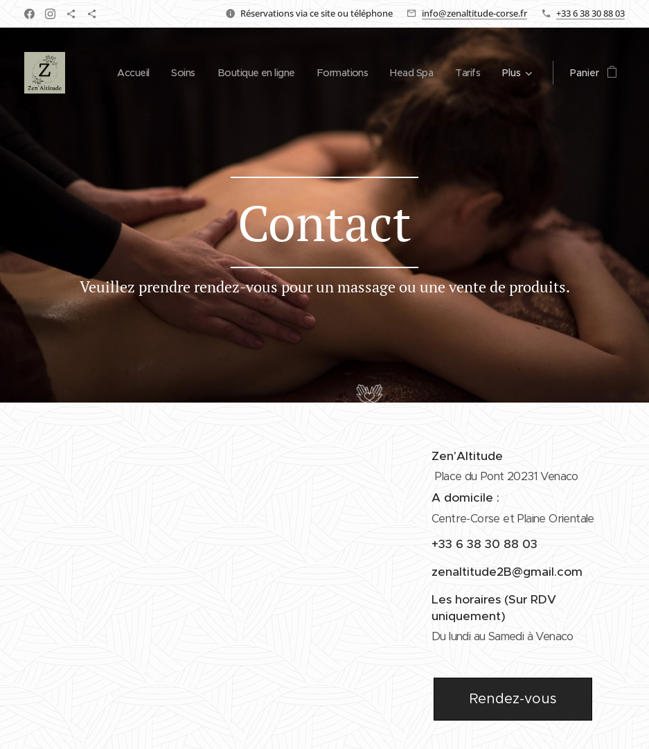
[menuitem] (118, 72)
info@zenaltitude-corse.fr (474, 13)
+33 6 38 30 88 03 (590, 13)
